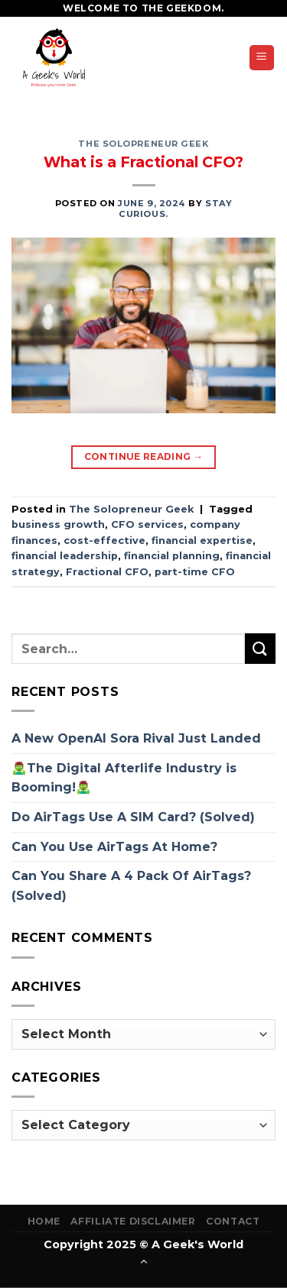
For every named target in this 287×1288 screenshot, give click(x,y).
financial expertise (202, 540)
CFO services (147, 524)
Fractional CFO (107, 572)
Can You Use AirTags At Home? (114, 847)
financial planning (172, 555)
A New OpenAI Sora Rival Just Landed (136, 738)
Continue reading (144, 456)
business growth (58, 524)
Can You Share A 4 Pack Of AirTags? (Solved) (131, 886)
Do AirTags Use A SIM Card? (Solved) (133, 817)
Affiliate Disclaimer (132, 1221)
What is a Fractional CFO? (143, 162)
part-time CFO (195, 572)
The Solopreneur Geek (143, 143)
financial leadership (64, 555)
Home (44, 1221)
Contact (232, 1221)
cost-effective (104, 540)
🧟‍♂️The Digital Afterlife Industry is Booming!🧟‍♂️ (123, 778)
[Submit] (260, 648)
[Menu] (262, 57)
